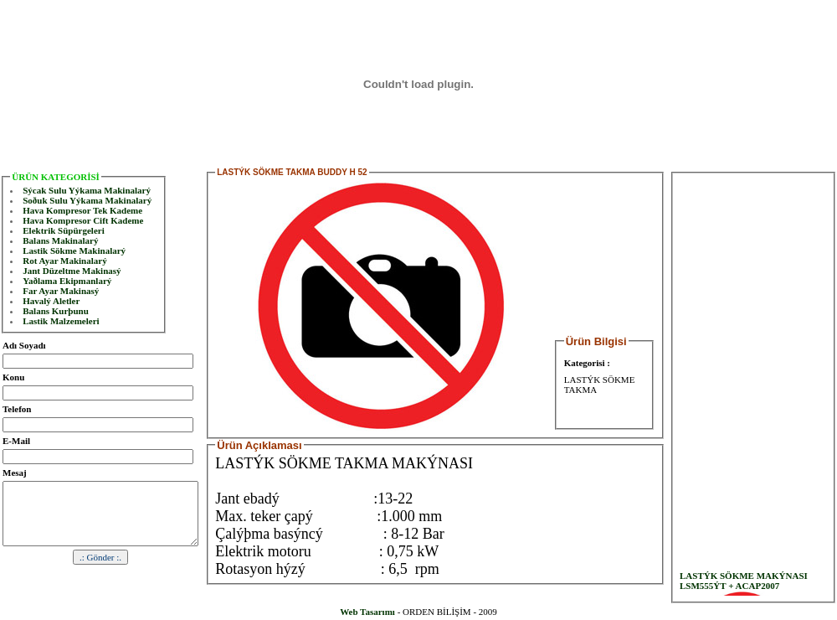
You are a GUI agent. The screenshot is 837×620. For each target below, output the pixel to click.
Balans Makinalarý (60, 240)
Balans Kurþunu (56, 311)
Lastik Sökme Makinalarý (74, 250)
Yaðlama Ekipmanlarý (67, 281)
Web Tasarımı (367, 612)
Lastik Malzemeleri (61, 321)
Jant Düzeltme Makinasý (72, 271)
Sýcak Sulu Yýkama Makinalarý (87, 190)
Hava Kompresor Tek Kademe (82, 210)
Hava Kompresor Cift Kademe (83, 220)
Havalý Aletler (51, 301)
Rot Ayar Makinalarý (64, 261)
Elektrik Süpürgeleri (63, 230)
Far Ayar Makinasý (61, 291)
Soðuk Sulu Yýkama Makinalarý (87, 200)
